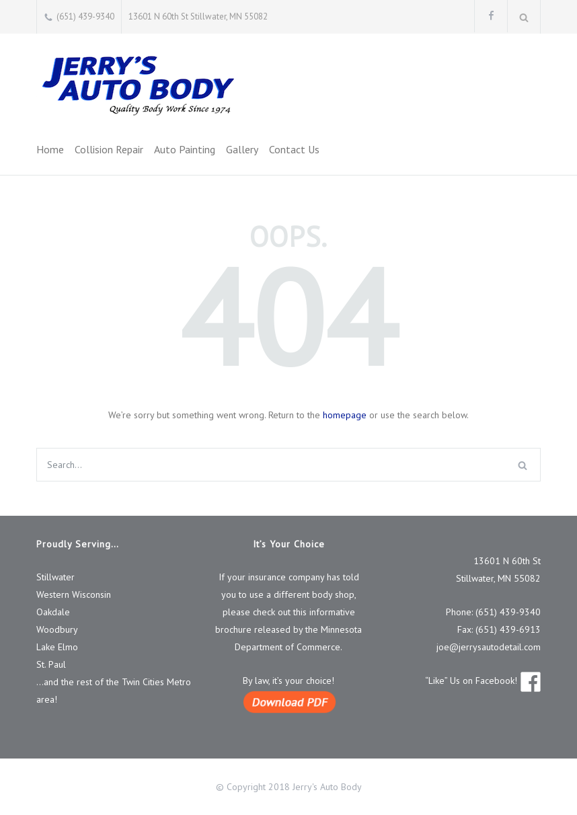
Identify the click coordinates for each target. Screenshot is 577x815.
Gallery (242, 149)
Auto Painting (184, 149)
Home (50, 149)
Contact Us (294, 149)
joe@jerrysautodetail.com (488, 647)
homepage (345, 415)
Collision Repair (109, 149)
